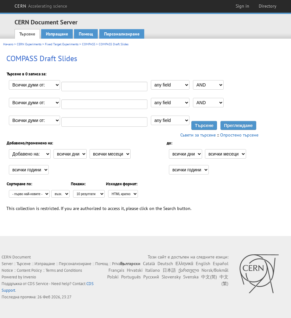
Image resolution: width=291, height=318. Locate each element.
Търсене (27, 34)
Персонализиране (121, 34)
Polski (113, 277)
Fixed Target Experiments (61, 44)
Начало (8, 44)
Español (220, 263)
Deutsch (165, 263)
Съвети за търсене (198, 135)
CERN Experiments (29, 44)
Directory (267, 6)
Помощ (86, 34)
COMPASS (88, 44)
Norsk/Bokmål (214, 270)
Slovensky (171, 277)
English (203, 263)
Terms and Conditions (64, 270)
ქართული (188, 270)
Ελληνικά (184, 263)
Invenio (29, 277)
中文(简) (209, 277)
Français (116, 270)
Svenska (191, 277)
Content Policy (29, 270)
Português (131, 277)
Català (149, 263)
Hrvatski (135, 270)
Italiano (152, 270)
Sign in (242, 6)
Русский (151, 277)
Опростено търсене (239, 135)
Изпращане (57, 34)
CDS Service (38, 283)
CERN (41, 6)
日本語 (169, 270)
